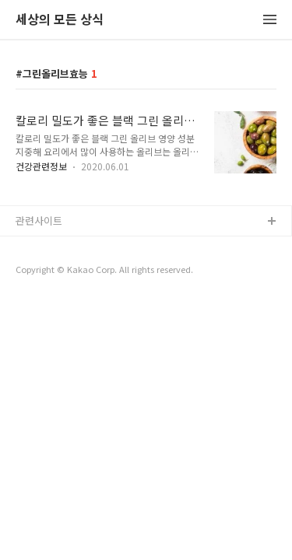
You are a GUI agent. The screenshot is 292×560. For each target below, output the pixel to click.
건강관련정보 (41, 166)
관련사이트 (39, 220)
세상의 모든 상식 (60, 20)
